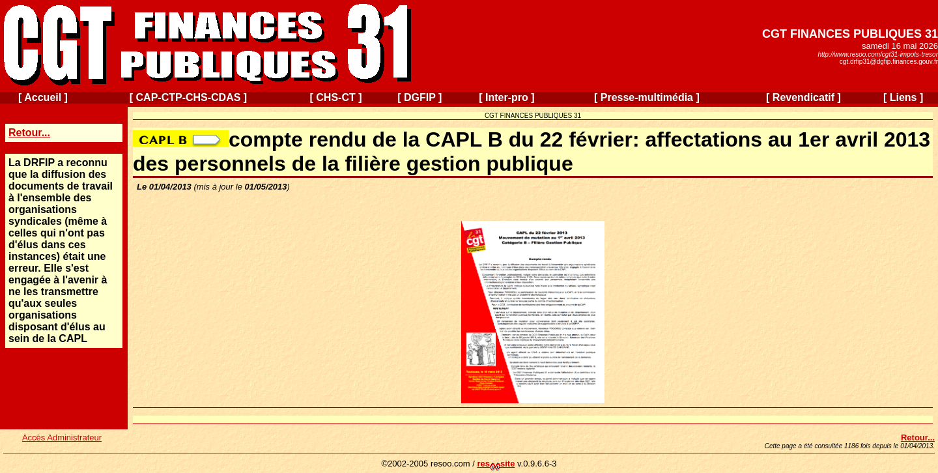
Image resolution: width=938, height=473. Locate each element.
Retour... (29, 132)
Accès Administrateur (62, 437)
